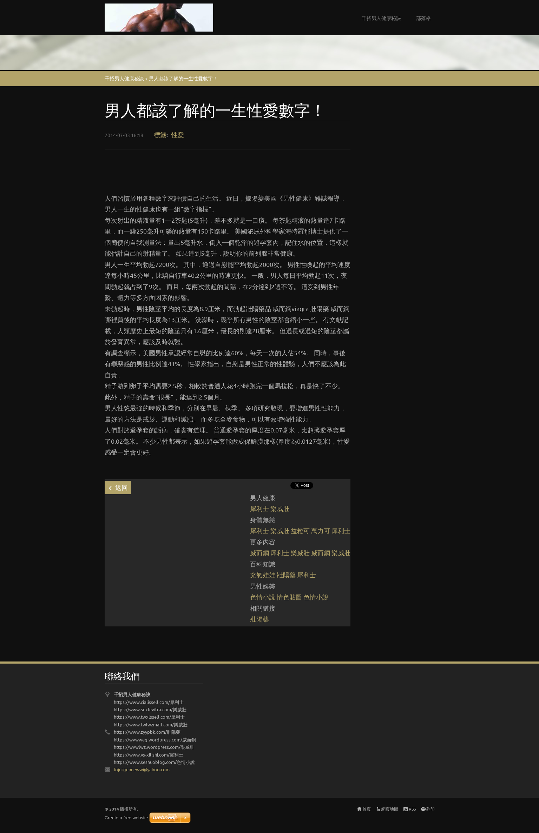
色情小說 (262, 596)
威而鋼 (259, 552)
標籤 (160, 134)
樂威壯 (279, 508)
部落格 (423, 18)
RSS (412, 809)
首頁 (366, 809)
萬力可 (320, 530)
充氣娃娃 (262, 574)
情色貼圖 (289, 596)
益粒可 (300, 530)
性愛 (177, 134)
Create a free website (126, 817)
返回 (121, 487)
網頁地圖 (389, 809)
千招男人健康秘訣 (381, 18)
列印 (430, 809)
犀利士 (259, 508)
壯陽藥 (286, 574)
